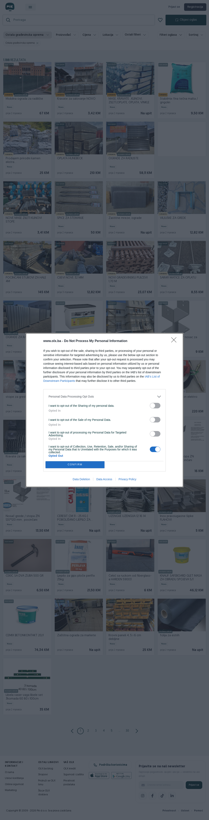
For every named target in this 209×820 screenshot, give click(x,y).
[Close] (175, 341)
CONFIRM (75, 464)
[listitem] (104, 396)
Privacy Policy (127, 479)
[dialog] (104, 410)
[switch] (155, 405)
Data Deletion (81, 479)
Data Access (104, 479)
